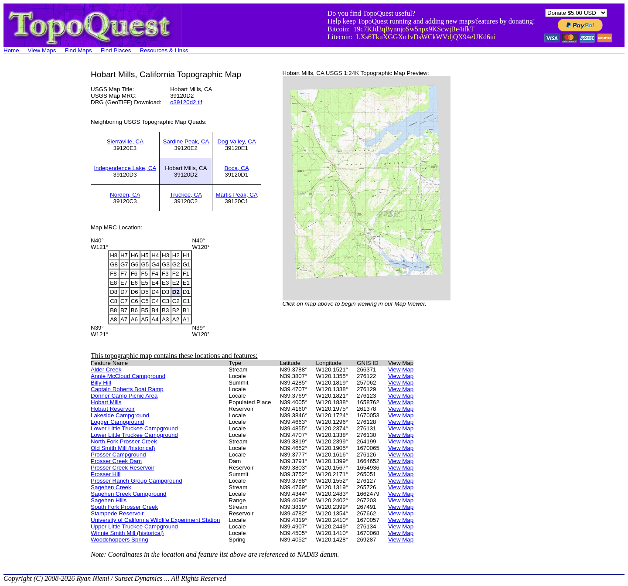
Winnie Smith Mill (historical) (127, 533)
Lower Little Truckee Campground (134, 428)
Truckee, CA (186, 194)
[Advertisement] (38, 200)
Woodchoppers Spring (119, 539)
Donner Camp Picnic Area (124, 395)
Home (11, 50)
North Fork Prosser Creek (124, 441)
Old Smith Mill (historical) (123, 448)
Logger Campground (117, 422)
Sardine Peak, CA (186, 141)
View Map (400, 369)
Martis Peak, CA (237, 194)
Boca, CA (237, 168)
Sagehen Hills (108, 500)
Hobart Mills (106, 402)
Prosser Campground (118, 454)
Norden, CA (125, 194)
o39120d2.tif (186, 102)
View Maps (42, 50)
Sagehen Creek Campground (128, 494)
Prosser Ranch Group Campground (136, 480)
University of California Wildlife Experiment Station (155, 520)
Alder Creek (106, 369)
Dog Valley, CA (236, 141)
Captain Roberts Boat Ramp (127, 389)
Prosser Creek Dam (116, 461)
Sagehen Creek (111, 487)
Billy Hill (101, 382)
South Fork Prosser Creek (124, 507)
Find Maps (78, 50)
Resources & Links (164, 50)
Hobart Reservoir (113, 408)
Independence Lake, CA (125, 168)
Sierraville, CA (125, 141)
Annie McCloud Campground (128, 376)
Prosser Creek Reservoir (122, 467)
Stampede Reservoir (117, 513)
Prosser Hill (105, 474)
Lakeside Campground (120, 415)
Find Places (116, 50)
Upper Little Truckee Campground (134, 526)
